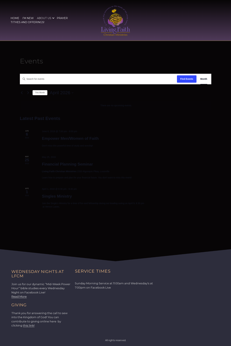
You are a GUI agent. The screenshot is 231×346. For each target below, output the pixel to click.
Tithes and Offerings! (27, 22)
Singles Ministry (57, 196)
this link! (29, 325)
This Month (40, 92)
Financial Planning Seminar (67, 164)
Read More (19, 296)
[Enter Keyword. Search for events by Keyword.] (98, 79)
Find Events (186, 79)
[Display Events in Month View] (203, 79)
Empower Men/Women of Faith (70, 138)
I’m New (28, 18)
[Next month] (28, 93)
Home (15, 18)
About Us (44, 18)
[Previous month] (22, 93)
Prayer (62, 18)
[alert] (116, 105)
